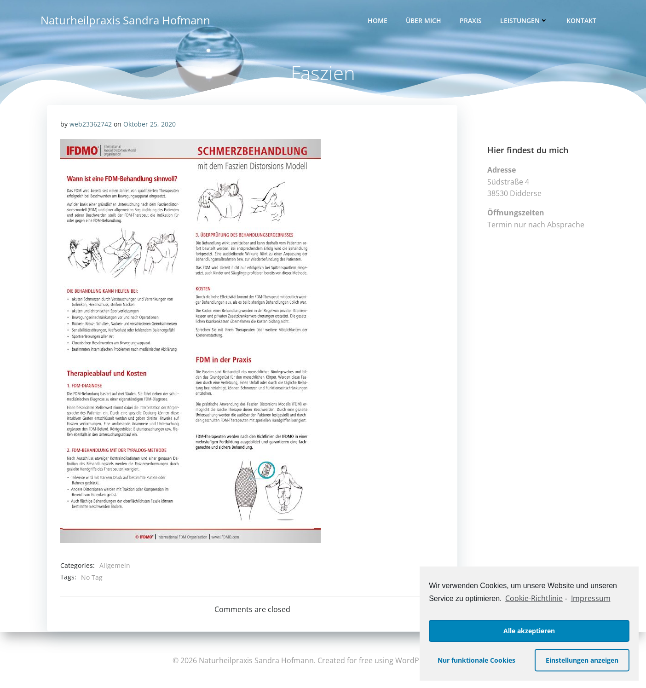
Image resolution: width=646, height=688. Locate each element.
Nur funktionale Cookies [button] (476, 660)
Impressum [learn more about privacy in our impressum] (591, 598)
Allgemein (114, 567)
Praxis (472, 21)
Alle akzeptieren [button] (529, 630)
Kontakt (582, 21)
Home (378, 21)
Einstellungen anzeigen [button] (582, 660)
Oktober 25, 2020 (149, 125)
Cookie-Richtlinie (534, 598)
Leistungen (525, 21)
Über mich (424, 21)
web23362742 (90, 125)
